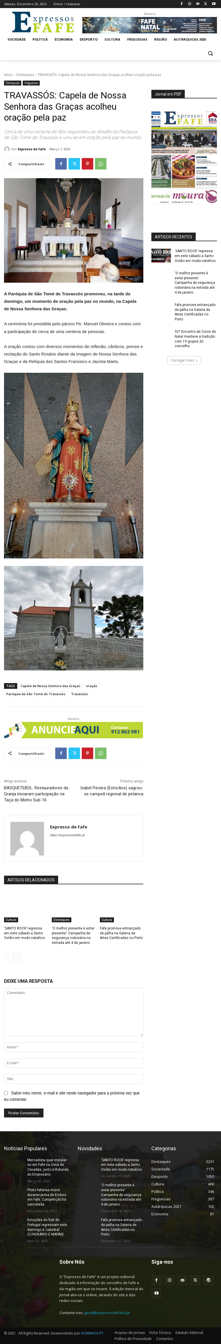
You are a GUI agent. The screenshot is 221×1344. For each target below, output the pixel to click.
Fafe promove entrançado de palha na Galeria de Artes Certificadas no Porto (121, 933)
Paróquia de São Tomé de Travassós (35, 694)
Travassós (79, 694)
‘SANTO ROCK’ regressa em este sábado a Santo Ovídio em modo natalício (24, 933)
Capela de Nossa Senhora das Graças (50, 686)
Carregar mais (184, 360)
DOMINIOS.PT (92, 1333)
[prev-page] (7, 956)
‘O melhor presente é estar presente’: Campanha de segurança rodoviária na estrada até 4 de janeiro (195, 282)
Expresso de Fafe (32, 149)
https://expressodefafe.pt (67, 835)
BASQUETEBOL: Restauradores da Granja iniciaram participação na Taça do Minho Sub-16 (36, 794)
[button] (210, 53)
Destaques (25, 74)
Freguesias (31, 83)
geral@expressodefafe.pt (107, 1312)
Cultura (11, 920)
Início (8, 74)
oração (91, 686)
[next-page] (16, 956)
